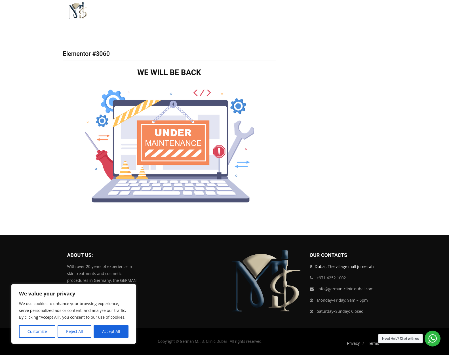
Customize (37, 331)
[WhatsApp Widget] (432, 338)
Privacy (353, 343)
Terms (373, 343)
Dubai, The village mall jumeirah (344, 266)
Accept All (111, 331)
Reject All (74, 331)
